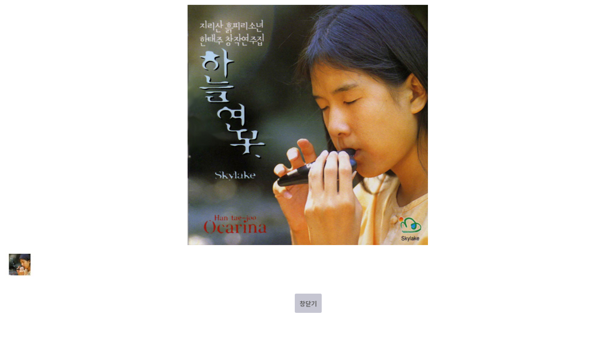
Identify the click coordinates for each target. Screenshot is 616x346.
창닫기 (308, 303)
